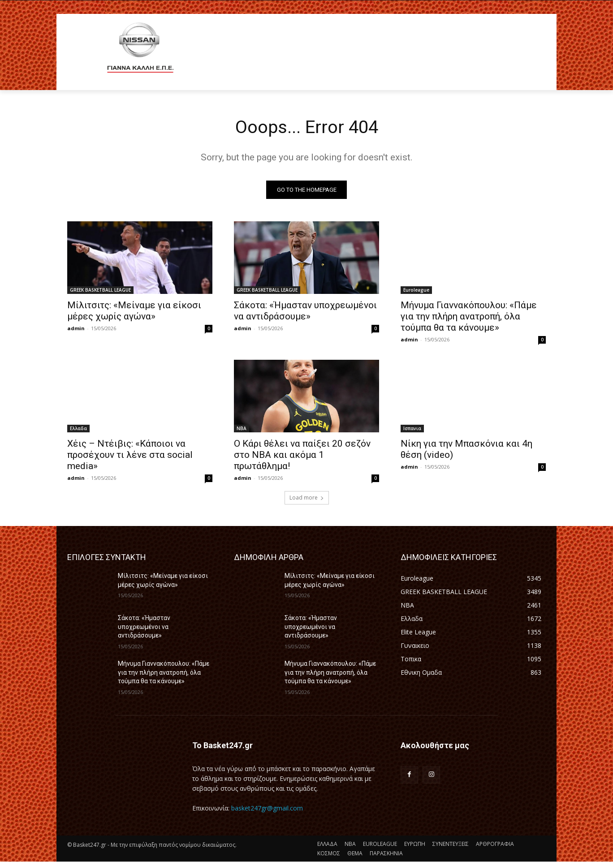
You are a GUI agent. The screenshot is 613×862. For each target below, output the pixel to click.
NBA (241, 429)
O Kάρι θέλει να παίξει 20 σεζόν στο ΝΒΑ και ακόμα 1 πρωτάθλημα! (302, 455)
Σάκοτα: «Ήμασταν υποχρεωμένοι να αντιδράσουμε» (305, 311)
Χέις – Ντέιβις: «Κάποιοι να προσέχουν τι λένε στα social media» (130, 455)
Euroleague (416, 290)
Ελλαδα (78, 429)
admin (76, 328)
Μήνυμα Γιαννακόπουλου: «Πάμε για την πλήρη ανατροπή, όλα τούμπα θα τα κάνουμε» (469, 316)
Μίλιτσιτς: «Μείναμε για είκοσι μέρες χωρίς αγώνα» (134, 311)
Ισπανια (412, 429)
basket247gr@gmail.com (267, 808)
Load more (306, 498)
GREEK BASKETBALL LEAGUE (100, 290)
